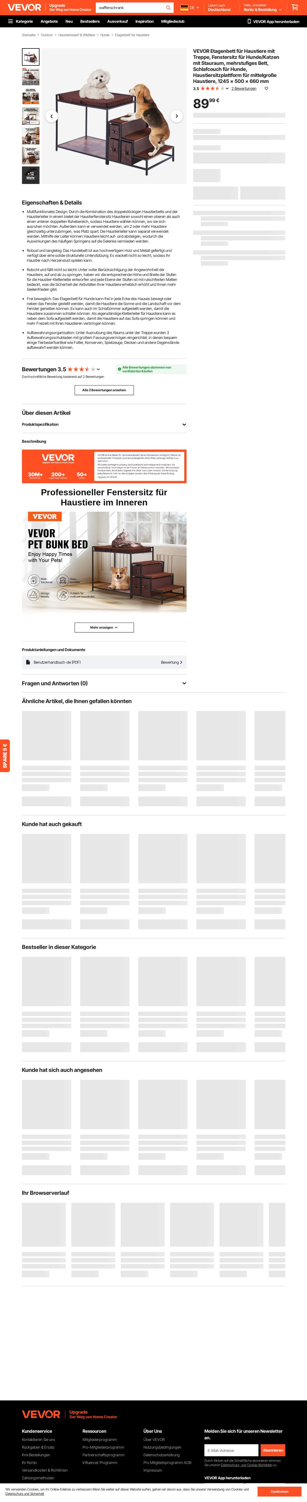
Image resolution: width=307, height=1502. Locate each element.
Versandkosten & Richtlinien (45, 1470)
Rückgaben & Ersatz (38, 1447)
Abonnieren (273, 1450)
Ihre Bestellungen (36, 1454)
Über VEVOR (154, 1439)
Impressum (152, 1470)
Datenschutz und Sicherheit (24, 1494)
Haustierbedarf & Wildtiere (76, 35)
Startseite (28, 35)
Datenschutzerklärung (161, 1454)
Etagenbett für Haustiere (132, 35)
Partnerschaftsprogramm (104, 1454)
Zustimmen (279, 1491)
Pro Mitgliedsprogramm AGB (167, 1462)
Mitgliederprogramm (100, 1439)
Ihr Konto (29, 1462)
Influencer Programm (100, 1462)
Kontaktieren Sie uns (38, 1439)
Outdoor (47, 35)
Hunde (104, 35)
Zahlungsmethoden (38, 1477)
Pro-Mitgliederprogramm (103, 1447)
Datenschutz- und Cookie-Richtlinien (246, 1465)
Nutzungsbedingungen (162, 1447)
